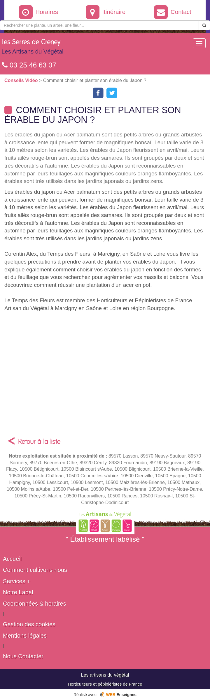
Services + (16, 581)
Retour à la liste (39, 441)
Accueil (12, 559)
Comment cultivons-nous (35, 570)
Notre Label (18, 592)
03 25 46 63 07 (29, 65)
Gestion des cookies (29, 624)
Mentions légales (25, 635)
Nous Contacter (23, 656)
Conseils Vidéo (21, 80)
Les (32, 48)
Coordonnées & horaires (34, 603)
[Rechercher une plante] (99, 25)
